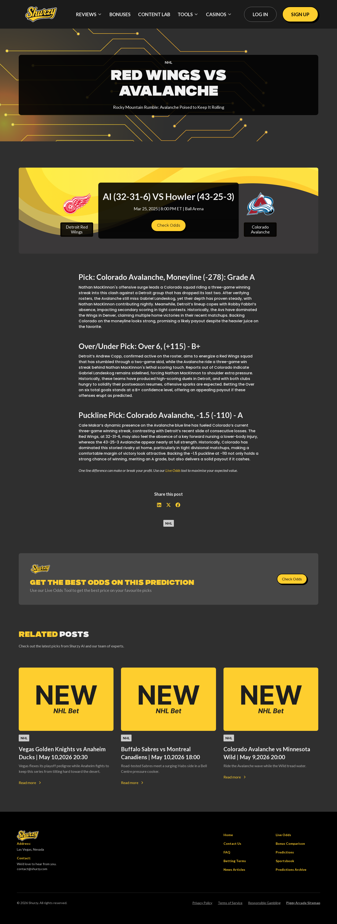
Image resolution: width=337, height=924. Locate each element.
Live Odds (172, 470)
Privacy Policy (202, 903)
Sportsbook (285, 861)
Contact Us (232, 843)
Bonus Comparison (290, 843)
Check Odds (168, 225)
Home (228, 835)
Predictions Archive (291, 869)
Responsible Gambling (264, 903)
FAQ (226, 852)
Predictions (285, 852)
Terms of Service (230, 903)
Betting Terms (234, 861)
